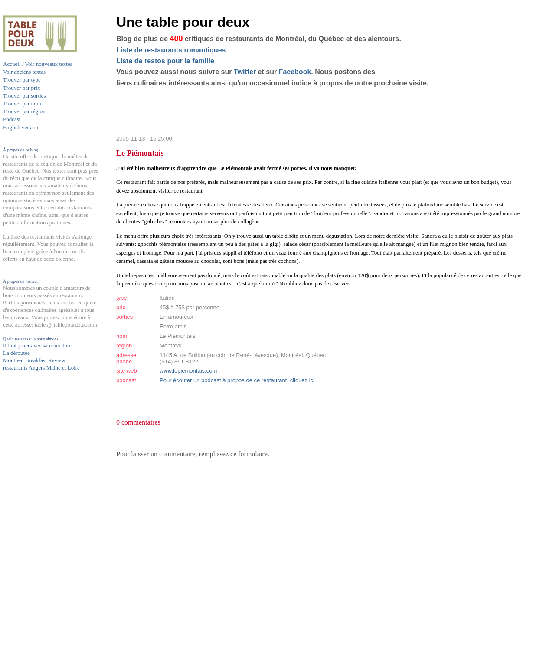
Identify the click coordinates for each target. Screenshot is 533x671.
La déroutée (16, 353)
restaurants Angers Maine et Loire (41, 367)
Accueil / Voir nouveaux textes (37, 64)
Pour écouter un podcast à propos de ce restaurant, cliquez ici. (238, 380)
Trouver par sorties (24, 95)
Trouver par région (24, 111)
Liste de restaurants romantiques (171, 50)
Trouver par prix (21, 88)
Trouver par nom (22, 103)
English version (20, 127)
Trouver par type (22, 79)
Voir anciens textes (24, 72)
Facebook (295, 71)
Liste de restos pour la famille (165, 61)
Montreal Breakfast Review (34, 360)
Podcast (11, 119)
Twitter (245, 71)
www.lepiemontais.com (188, 370)
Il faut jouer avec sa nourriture (37, 345)
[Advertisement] (37, 541)
